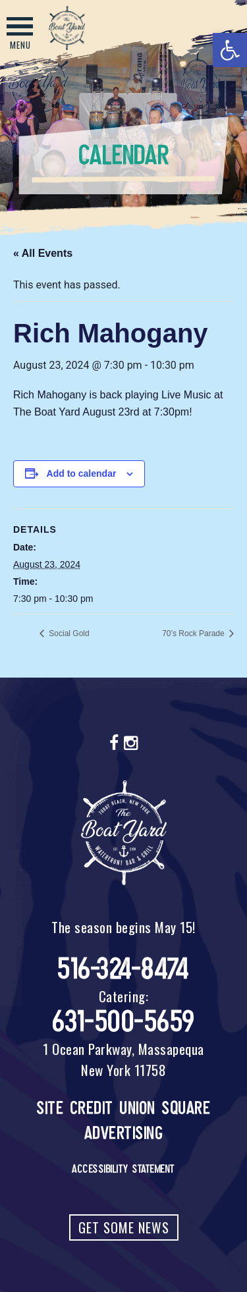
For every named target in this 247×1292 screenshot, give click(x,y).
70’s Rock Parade (194, 633)
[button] (230, 50)
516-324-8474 (123, 969)
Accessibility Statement (123, 1169)
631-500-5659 (124, 1022)
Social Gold (68, 633)
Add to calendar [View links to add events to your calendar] (82, 473)
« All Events (42, 253)
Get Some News (123, 1227)
